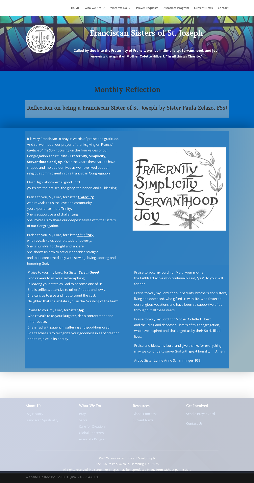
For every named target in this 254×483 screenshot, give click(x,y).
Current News (203, 8)
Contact (223, 8)
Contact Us (194, 424)
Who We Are (93, 8)
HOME (75, 8)
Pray (82, 415)
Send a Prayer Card (200, 415)
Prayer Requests (147, 8)
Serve (83, 421)
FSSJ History (34, 415)
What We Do (118, 8)
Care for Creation (92, 427)
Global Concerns (91, 434)
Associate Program (176, 8)
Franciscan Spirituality (41, 421)
